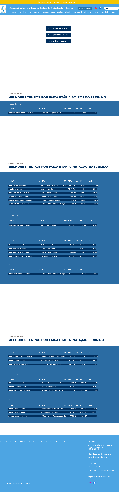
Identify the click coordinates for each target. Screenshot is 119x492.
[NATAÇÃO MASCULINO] (58, 35)
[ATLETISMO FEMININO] (58, 28)
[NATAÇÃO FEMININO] (58, 41)
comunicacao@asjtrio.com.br (104, 471)
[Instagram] (96, 8)
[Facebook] (100, 8)
